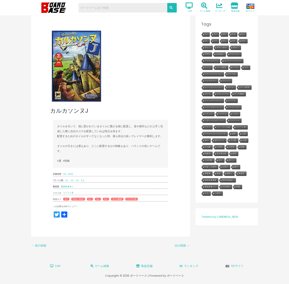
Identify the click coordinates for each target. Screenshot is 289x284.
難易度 (241, 173)
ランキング (220, 7)
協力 (207, 140)
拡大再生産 (221, 154)
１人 (207, 193)
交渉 (234, 134)
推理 (234, 154)
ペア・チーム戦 (223, 127)
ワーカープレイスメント (215, 134)
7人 (215, 41)
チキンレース (222, 94)
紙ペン (231, 160)
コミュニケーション (213, 74)
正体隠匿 (208, 160)
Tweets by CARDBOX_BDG (219, 217)
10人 (244, 41)
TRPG (207, 54)
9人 (233, 41)
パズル (235, 114)
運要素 (208, 173)
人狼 (244, 134)
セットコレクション (213, 87)
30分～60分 (78, 199)
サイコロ (232, 74)
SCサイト (250, 7)
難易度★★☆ (67, 186)
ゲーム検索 (205, 7)
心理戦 (219, 147)
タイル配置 (117, 199)
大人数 (233, 140)
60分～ (236, 48)
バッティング (233, 107)
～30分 (218, 193)
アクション (234, 54)
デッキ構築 (239, 94)
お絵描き (220, 54)
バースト (222, 114)
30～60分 (68, 174)
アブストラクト (211, 61)
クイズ (235, 67)
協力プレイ (219, 140)
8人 (224, 41)
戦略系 (208, 154)
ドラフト (232, 101)
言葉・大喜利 (210, 167)
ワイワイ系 (68, 192)
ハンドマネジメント (213, 107)
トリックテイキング (213, 101)
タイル (231, 87)
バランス (208, 114)
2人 (67, 180)
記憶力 (225, 167)
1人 (206, 34)
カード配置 (221, 67)
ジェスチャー (210, 81)
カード (208, 67)
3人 (72, 180)
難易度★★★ (210, 180)
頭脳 (238, 187)
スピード (226, 81)
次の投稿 (182, 245)
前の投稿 (39, 245)
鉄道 (219, 173)
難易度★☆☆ (210, 187)
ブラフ (208, 127)
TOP (189, 7)
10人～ (208, 48)
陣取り (229, 173)
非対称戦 (226, 187)
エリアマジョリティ (232, 61)
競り (220, 160)
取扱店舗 (235, 7)
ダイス (208, 94)
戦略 (242, 147)
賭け (236, 167)
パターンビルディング (214, 120)
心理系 (231, 147)
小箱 (244, 140)
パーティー (234, 120)
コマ (246, 67)
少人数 (208, 147)
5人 (82, 180)
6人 (206, 41)
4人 (77, 180)
